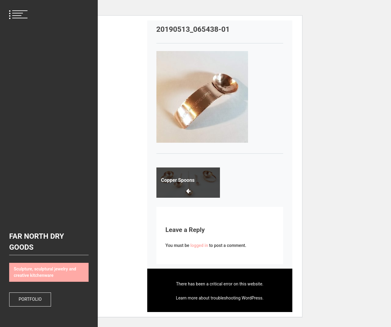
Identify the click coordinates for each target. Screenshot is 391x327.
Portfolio (30, 299)
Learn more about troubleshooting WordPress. (220, 298)
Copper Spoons (178, 180)
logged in (199, 245)
